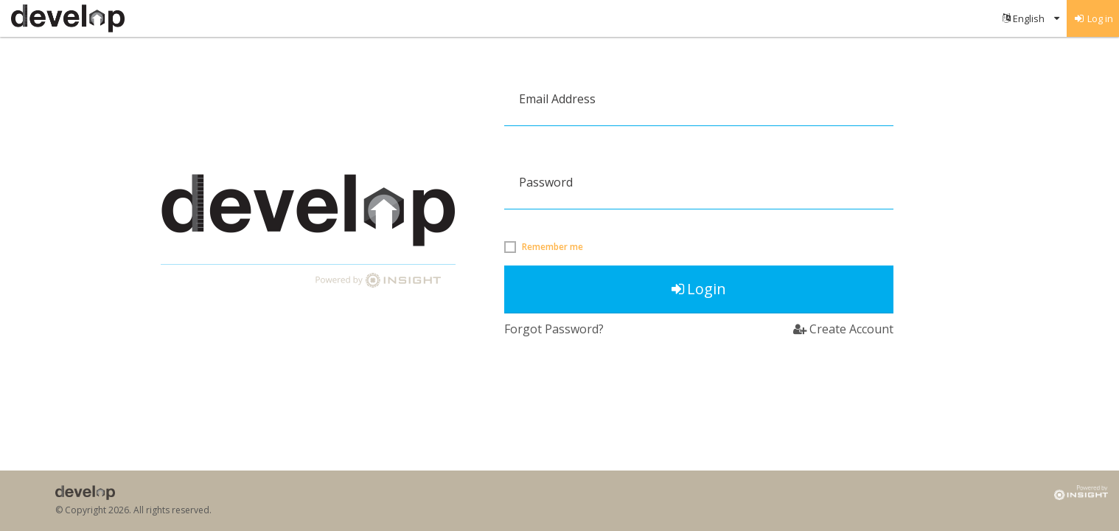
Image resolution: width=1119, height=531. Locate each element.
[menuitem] (1031, 18)
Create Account (843, 329)
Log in (1093, 18)
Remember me (552, 247)
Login (699, 289)
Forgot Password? (554, 329)
